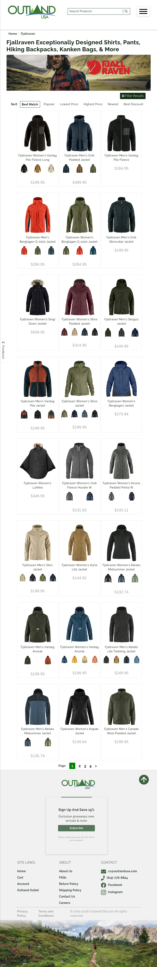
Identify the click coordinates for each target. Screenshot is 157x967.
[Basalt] (111, 496)
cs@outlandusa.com (119, 871)
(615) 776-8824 (114, 877)
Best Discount (133, 104)
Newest (113, 104)
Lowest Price (69, 104)
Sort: (14, 104)
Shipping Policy (70, 890)
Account (23, 883)
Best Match (30, 104)
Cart (20, 877)
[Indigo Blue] (84, 414)
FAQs (62, 877)
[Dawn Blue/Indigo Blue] (136, 659)
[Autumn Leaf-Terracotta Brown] (48, 660)
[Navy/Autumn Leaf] (24, 414)
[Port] (64, 332)
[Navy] (90, 496)
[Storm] (64, 659)
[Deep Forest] (108, 332)
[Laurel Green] (93, 168)
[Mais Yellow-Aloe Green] (84, 659)
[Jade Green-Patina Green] (135, 578)
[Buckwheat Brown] (38, 168)
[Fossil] (74, 332)
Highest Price (92, 104)
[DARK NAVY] (135, 332)
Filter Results (133, 95)
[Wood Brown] (79, 168)
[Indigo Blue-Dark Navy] (121, 578)
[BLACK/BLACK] (38, 414)
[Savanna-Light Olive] (48, 742)
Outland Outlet (28, 890)
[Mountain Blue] (51, 250)
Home (13, 33)
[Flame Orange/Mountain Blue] (24, 250)
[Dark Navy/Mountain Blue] (126, 659)
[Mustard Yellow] (74, 659)
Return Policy (68, 883)
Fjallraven (28, 33)
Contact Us (67, 896)
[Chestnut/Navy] (51, 414)
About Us (65, 871)
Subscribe (76, 828)
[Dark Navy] (66, 168)
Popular (49, 104)
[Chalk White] (51, 168)
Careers (64, 902)
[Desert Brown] (95, 659)
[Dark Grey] (121, 332)
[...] (95, 11)
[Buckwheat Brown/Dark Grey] (116, 659)
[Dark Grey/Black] (106, 659)
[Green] (64, 414)
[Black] (24, 168)
